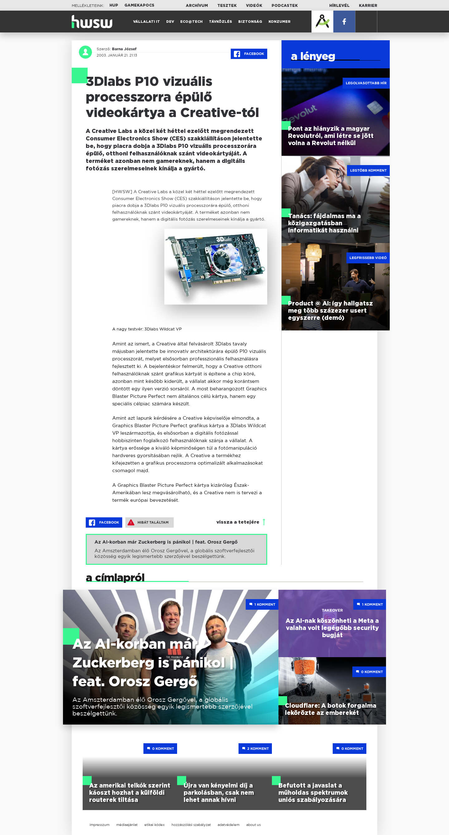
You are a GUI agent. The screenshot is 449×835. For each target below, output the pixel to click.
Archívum (197, 5)
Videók (254, 5)
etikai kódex (154, 825)
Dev (170, 21)
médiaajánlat (127, 825)
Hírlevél (339, 5)
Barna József (124, 48)
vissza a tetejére (237, 522)
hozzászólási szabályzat (191, 825)
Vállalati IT (146, 21)
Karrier (368, 5)
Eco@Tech (191, 21)
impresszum (99, 825)
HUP (113, 5)
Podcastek (285, 5)
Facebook (249, 54)
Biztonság (250, 21)
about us (253, 825)
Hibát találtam (148, 522)
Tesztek (227, 5)
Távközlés (220, 21)
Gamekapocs (139, 5)
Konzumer (279, 21)
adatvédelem (228, 825)
